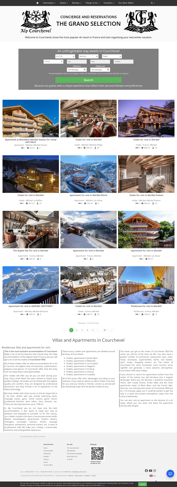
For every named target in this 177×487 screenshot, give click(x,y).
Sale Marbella (71, 450)
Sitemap (70, 475)
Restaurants (47, 453)
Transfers (108, 3)
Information (49, 3)
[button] (6, 118)
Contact (93, 475)
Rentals (76, 3)
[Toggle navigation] (153, 3)
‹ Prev (65, 330)
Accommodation (48, 450)
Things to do (92, 3)
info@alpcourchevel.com (79, 472)
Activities (46, 456)
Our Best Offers (126, 3)
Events (46, 462)
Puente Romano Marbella (74, 453)
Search (88, 80)
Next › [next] (111, 330)
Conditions (87, 475)
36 (105, 330)
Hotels (64, 3)
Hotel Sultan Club (72, 456)
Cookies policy (78, 475)
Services (46, 459)
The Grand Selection (73, 448)
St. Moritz (69, 459)
